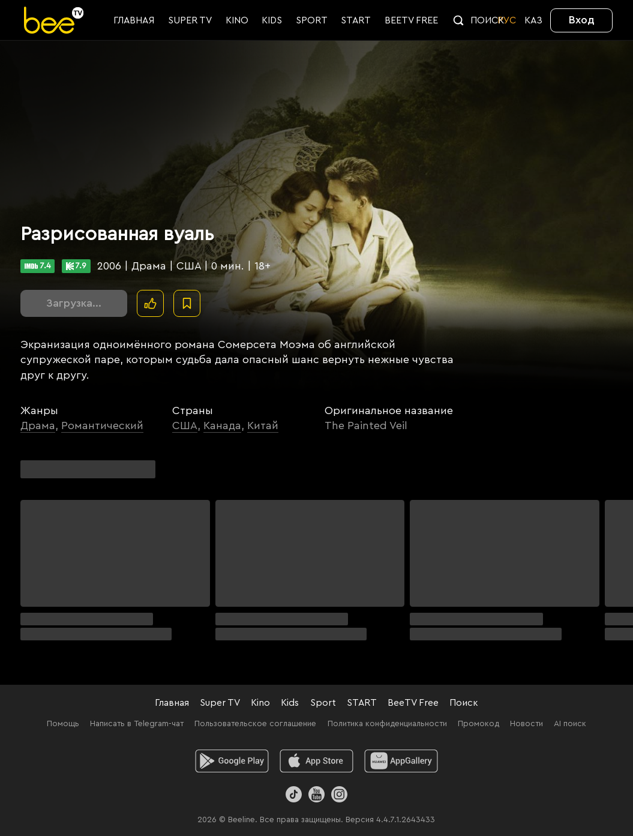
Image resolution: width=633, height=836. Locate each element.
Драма (37, 425)
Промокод (478, 724)
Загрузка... (73, 303)
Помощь (63, 724)
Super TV (220, 703)
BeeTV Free (413, 703)
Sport (323, 703)
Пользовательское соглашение (255, 724)
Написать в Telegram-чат (137, 724)
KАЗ (533, 20)
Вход (582, 19)
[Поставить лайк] (150, 303)
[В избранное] (187, 303)
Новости (526, 724)
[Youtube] (316, 794)
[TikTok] (294, 794)
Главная (172, 703)
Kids (290, 703)
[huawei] (401, 761)
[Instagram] (339, 794)
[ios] (316, 761)
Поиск (463, 703)
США (184, 425)
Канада (222, 425)
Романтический (102, 425)
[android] (232, 761)
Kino (260, 703)
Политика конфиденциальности (387, 724)
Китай (262, 425)
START (362, 703)
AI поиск (570, 724)
